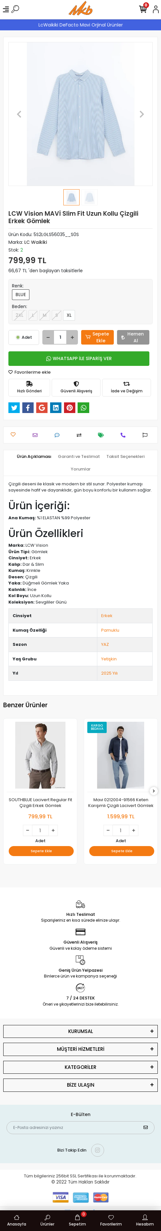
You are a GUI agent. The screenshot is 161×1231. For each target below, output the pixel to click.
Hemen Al (132, 337)
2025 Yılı (109, 673)
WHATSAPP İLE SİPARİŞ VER (79, 358)
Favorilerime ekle (29, 372)
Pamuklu (110, 630)
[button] (19, 114)
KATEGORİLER (80, 1067)
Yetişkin (109, 659)
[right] (153, 791)
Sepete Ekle (97, 337)
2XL (19, 315)
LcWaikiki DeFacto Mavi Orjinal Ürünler (80, 25)
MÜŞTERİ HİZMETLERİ (80, 1049)
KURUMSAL (80, 1031)
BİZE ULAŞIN (80, 1084)
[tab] (34, 456)
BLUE (21, 294)
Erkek (107, 616)
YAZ (105, 644)
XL (69, 315)
